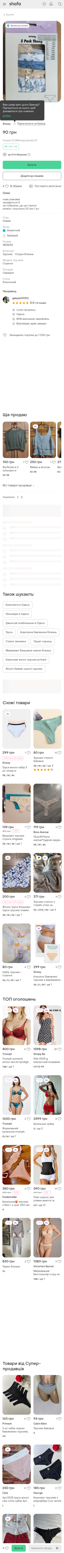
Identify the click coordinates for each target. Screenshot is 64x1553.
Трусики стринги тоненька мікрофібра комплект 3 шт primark (47, 1498)
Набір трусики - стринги (12, 904)
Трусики (10, 14)
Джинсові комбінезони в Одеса (25, 553)
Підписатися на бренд (31, 123)
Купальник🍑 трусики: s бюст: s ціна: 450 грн (16, 1133)
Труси (9, 562)
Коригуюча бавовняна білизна (38, 562)
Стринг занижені (16, 571)
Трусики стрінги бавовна (43, 689)
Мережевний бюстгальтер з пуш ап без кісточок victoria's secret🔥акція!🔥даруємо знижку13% (46, 1203)
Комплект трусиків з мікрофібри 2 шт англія (47, 1359)
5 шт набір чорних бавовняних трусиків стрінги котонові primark (15, 1290)
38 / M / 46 (10, 146)
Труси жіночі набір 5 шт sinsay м (14, 699)
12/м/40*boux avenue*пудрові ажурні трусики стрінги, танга (47, 768)
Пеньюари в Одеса (17, 544)
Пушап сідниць (43, 571)
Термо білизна (11, 1196)
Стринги (8, 263)
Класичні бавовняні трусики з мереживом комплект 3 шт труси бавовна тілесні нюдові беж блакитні (46, 908)
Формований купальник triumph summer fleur (13, 1060)
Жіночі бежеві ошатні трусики (24, 599)
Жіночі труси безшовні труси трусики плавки (16, 839)
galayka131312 (20, 298)
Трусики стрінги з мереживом (44, 1424)
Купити (32, 165)
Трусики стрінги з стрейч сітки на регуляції (44, 833)
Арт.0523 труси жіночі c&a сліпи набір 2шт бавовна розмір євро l (15, 1359)
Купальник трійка (43, 1054)
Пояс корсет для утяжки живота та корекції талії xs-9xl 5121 (45, 1129)
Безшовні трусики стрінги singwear (13, 767)
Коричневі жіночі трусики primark (26, 590)
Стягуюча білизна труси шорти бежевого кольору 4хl (16, 1494)
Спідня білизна (24, 254)
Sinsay (7, 124)
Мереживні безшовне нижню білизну (28, 580)
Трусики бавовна (43, 1288)
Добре (7, 116)
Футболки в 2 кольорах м (10, 399)
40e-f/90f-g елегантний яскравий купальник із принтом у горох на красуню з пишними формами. (47, 990)
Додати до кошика (32, 176)
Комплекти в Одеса (18, 535)
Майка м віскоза (40, 397)
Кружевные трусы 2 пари (14, 1429)
